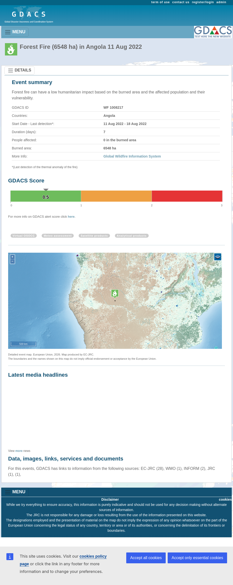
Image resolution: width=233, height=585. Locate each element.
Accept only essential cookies (197, 558)
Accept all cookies (146, 558)
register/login (203, 2)
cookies (225, 499)
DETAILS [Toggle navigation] (19, 70)
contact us (181, 2)
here (71, 216)
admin (221, 2)
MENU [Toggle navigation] (14, 32)
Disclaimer (110, 499)
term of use (160, 2)
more (18, 451)
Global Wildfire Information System (132, 156)
